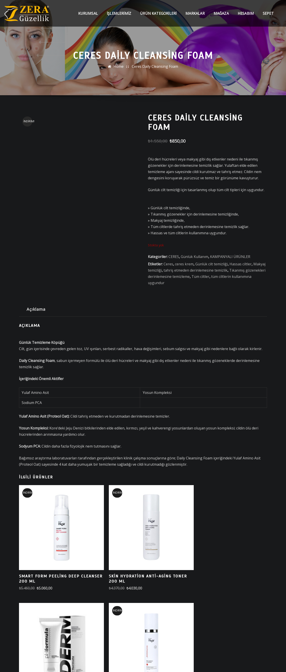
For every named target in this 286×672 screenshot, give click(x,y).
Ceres (168, 264)
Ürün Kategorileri (158, 16)
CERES (173, 256)
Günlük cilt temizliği (211, 264)
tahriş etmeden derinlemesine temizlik (195, 270)
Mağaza (221, 16)
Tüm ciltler (200, 276)
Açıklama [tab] (36, 309)
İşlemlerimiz (119, 16)
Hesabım (246, 16)
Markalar (194, 16)
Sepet (268, 16)
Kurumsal (88, 16)
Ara (13, 623)
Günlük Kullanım (194, 256)
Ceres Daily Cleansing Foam (155, 66)
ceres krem (184, 264)
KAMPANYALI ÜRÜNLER (230, 256)
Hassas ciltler (240, 264)
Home (119, 66)
